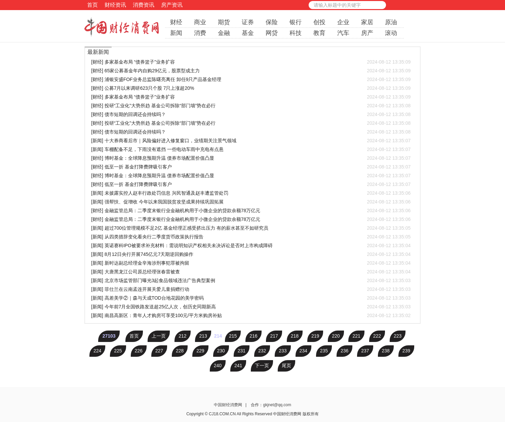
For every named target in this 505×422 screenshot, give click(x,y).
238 (386, 350)
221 (356, 336)
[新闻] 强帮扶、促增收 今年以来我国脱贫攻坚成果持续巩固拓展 (251, 201)
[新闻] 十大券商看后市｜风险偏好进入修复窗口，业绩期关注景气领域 (251, 140)
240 (218, 365)
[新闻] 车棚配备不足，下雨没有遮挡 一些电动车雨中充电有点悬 (251, 149)
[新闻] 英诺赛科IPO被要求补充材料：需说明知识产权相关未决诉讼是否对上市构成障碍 (251, 245)
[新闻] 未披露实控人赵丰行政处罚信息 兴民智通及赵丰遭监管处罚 (251, 193)
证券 (248, 22)
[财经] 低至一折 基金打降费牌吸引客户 (251, 166)
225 (118, 350)
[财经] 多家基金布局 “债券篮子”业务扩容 (251, 61)
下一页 (262, 365)
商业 (200, 22)
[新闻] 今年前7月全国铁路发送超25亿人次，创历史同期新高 (251, 306)
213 (203, 336)
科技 (295, 33)
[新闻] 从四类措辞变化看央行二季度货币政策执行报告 (251, 236)
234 (303, 350)
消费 (200, 33)
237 (365, 350)
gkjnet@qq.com (277, 404)
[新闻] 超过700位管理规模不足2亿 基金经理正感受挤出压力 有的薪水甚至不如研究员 (251, 228)
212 (182, 336)
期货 (224, 22)
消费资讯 (143, 5)
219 (315, 336)
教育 (319, 33)
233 (282, 350)
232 (262, 350)
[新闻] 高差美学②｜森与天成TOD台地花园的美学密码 (251, 298)
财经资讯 (115, 5)
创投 (319, 22)
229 (200, 350)
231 (241, 350)
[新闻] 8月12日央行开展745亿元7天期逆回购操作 (251, 254)
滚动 (391, 33)
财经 (176, 22)
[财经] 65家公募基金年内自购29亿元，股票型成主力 (251, 70)
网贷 (272, 33)
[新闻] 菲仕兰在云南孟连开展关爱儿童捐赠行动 (251, 289)
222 (377, 336)
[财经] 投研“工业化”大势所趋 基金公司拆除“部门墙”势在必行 (251, 105)
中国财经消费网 (228, 404)
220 (336, 336)
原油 (391, 22)
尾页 (286, 365)
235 (324, 350)
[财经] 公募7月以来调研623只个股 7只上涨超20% (251, 88)
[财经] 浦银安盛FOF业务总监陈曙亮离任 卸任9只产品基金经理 (251, 79)
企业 (343, 22)
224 (97, 350)
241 (238, 365)
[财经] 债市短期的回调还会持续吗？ (251, 114)
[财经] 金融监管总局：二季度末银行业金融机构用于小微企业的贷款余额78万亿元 (251, 210)
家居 (367, 22)
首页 (92, 5)
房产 (367, 33)
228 (180, 350)
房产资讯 (172, 5)
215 (233, 336)
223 (397, 336)
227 (159, 350)
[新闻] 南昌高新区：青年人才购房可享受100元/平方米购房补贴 (251, 315)
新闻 (176, 33)
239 (406, 350)
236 (344, 350)
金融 (224, 33)
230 (221, 350)
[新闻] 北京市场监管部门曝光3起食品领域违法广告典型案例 (251, 280)
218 (295, 336)
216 (253, 336)
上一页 (159, 336)
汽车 (343, 33)
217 (274, 336)
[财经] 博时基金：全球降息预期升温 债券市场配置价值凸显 (251, 158)
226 (139, 350)
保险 (272, 22)
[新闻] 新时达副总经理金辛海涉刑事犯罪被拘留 (251, 263)
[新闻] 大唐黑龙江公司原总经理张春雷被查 (251, 271)
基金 (248, 33)
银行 (295, 22)
